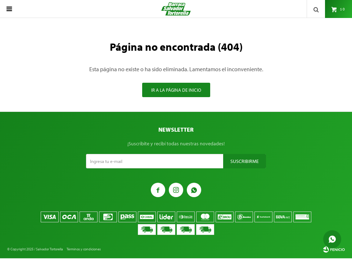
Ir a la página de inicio (176, 90)
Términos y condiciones (84, 249)
